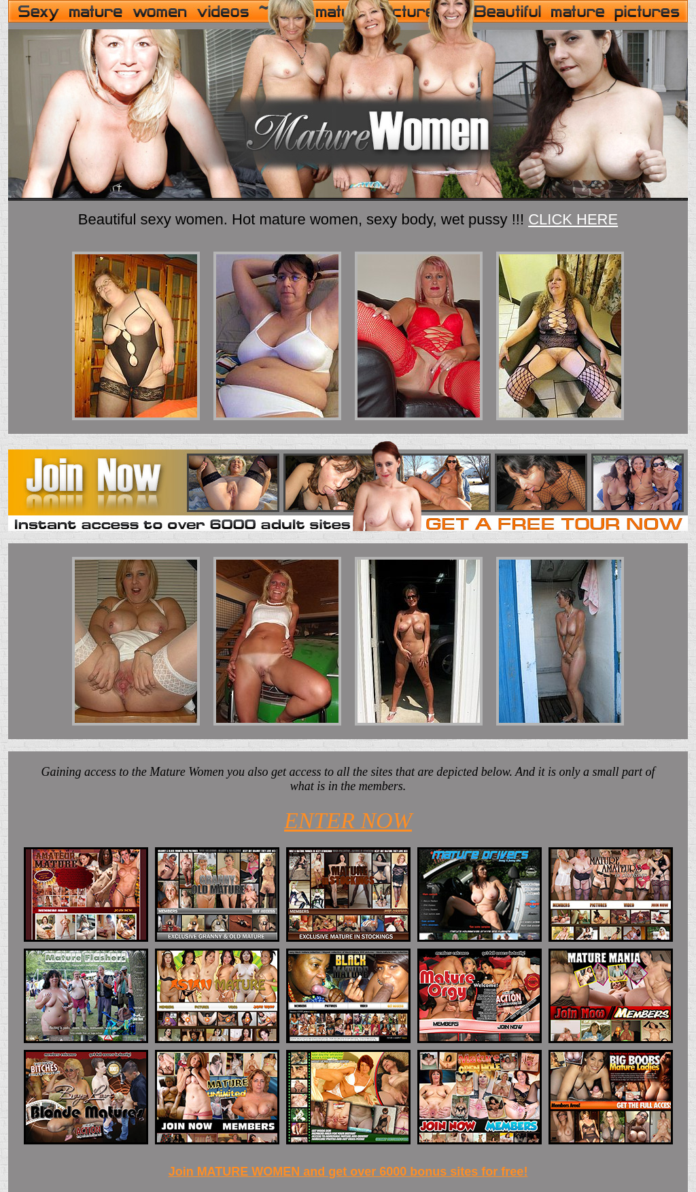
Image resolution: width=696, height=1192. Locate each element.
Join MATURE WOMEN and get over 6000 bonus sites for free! (348, 1171)
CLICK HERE (573, 219)
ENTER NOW (348, 820)
